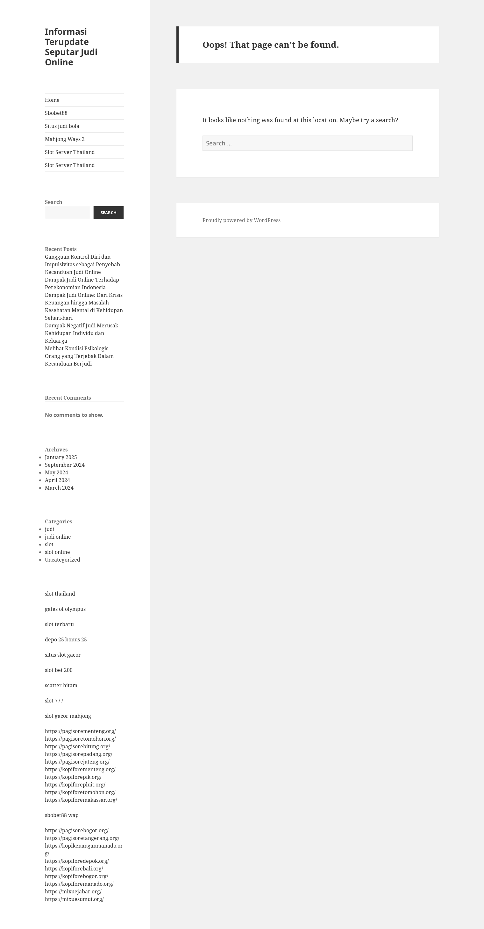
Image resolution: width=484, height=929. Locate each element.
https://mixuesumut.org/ (74, 899)
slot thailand (60, 593)
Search (53, 202)
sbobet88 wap (62, 815)
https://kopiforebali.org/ (74, 868)
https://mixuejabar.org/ (73, 891)
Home (52, 99)
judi (49, 529)
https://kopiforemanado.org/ (79, 883)
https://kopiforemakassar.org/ (81, 799)
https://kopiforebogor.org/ (76, 876)
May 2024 (56, 472)
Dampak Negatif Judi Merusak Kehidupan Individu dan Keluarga (81, 333)
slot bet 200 (59, 670)
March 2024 (59, 487)
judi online (58, 536)
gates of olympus (65, 608)
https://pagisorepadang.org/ (78, 754)
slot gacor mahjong (68, 715)
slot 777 (54, 700)
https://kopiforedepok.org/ (77, 860)
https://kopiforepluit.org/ (75, 784)
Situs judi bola (62, 125)
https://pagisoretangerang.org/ (82, 838)
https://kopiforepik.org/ (73, 776)
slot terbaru (59, 624)
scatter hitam (61, 685)
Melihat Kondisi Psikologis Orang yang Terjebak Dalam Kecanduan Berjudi (79, 356)
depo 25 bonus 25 (66, 639)
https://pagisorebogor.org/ (77, 830)
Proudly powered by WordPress (242, 220)
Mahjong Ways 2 (65, 139)
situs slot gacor (63, 654)
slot (49, 544)
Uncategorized (62, 559)
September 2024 (65, 464)
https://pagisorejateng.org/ (77, 761)
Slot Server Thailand (70, 152)
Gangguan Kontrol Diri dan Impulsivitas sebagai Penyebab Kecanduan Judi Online (82, 264)
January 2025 (61, 457)
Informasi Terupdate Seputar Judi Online (71, 46)
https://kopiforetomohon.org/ (80, 792)
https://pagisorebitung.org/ (77, 746)
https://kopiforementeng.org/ (80, 769)
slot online (57, 551)
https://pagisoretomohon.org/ (80, 738)
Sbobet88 (56, 112)
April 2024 (57, 480)
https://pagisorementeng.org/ (80, 731)
